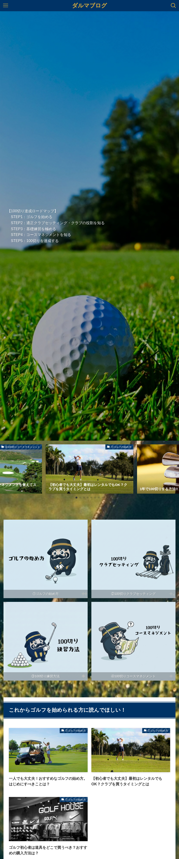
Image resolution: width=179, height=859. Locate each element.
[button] (76, 497)
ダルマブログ (89, 5)
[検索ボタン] (173, 5)
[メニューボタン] (5, 5)
